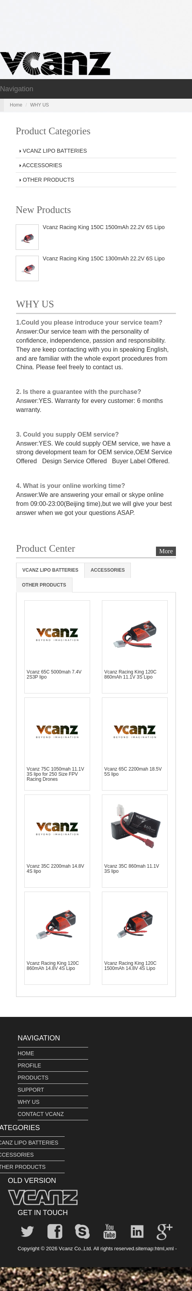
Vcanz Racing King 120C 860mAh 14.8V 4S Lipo (53, 966)
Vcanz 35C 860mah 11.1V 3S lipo (131, 868)
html (160, 1248)
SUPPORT (31, 1090)
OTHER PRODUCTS (47, 180)
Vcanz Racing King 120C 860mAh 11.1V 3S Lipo (130, 674)
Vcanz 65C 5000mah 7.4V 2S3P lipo (54, 674)
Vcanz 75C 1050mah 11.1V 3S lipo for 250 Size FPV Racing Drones (55, 774)
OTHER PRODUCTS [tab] (44, 585)
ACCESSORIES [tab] (108, 570)
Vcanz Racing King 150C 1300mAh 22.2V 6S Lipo (104, 258)
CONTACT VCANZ (41, 1114)
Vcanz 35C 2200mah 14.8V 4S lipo (55, 868)
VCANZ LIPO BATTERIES (53, 151)
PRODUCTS (33, 1077)
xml (170, 1248)
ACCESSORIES (41, 165)
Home (16, 105)
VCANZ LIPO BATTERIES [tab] (50, 570)
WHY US (29, 1102)
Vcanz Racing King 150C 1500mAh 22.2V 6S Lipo (104, 227)
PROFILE (29, 1065)
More (166, 551)
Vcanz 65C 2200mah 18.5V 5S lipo (133, 771)
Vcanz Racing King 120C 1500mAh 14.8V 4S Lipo (130, 966)
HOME (26, 1053)
